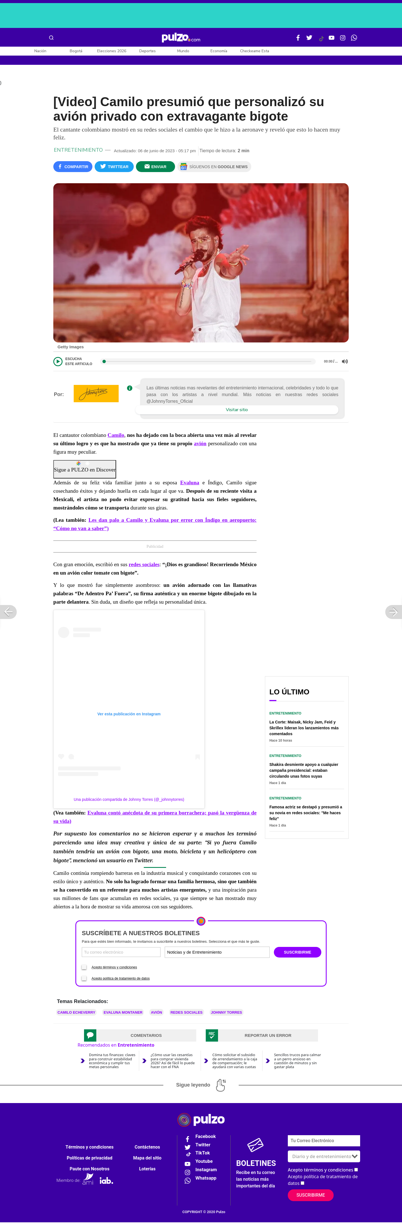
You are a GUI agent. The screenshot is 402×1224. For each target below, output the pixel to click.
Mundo (183, 51)
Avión (156, 1014)
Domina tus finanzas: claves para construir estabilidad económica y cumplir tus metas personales (112, 1062)
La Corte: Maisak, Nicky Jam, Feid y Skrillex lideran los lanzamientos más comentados (304, 729)
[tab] (140, 1037)
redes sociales (144, 566)
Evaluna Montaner (123, 1014)
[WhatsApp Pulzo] (354, 40)
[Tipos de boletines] (242, 953)
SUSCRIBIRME (297, 954)
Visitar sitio (237, 412)
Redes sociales (187, 1014)
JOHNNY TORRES (226, 1014)
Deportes (147, 51)
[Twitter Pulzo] (309, 40)
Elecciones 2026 (111, 51)
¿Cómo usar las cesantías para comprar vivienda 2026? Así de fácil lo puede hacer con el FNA (173, 1062)
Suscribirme (310, 1197)
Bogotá (76, 51)
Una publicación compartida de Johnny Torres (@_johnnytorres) (129, 801)
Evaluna (189, 484)
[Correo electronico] (121, 954)
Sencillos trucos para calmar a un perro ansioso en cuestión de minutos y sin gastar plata (297, 1062)
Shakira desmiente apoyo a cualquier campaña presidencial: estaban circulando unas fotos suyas (303, 772)
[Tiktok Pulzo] (321, 40)
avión (200, 445)
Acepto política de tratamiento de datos (121, 980)
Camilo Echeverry (76, 1014)
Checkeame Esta (254, 51)
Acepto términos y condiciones (114, 969)
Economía (218, 51)
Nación (40, 51)
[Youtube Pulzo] (331, 40)
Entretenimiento (78, 151)
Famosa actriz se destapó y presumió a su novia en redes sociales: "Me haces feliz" (305, 814)
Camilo (115, 437)
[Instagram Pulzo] (342, 40)
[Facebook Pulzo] (298, 40)
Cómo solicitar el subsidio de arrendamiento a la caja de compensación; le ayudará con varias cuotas (234, 1062)
